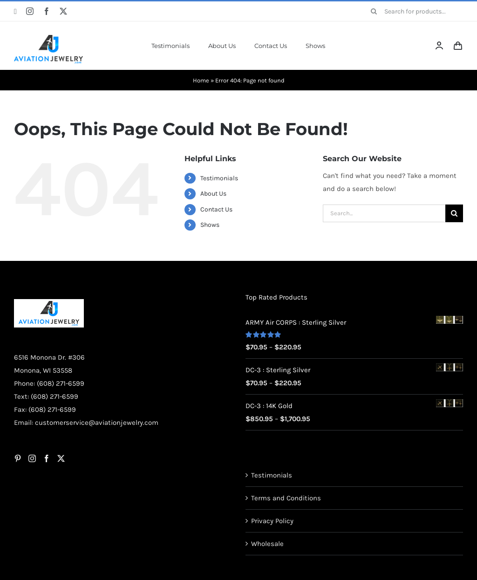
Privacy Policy (272, 521)
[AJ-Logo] (48, 38)
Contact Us (216, 209)
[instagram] (30, 11)
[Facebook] (46, 458)
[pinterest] (15, 11)
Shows (209, 225)
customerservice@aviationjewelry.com (96, 422)
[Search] (374, 11)
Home (201, 80)
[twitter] (63, 11)
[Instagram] (32, 458)
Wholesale (267, 543)
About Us (213, 194)
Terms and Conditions (286, 498)
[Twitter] (61, 458)
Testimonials (219, 178)
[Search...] (384, 213)
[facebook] (46, 11)
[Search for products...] (413, 11)
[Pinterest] (17, 458)
